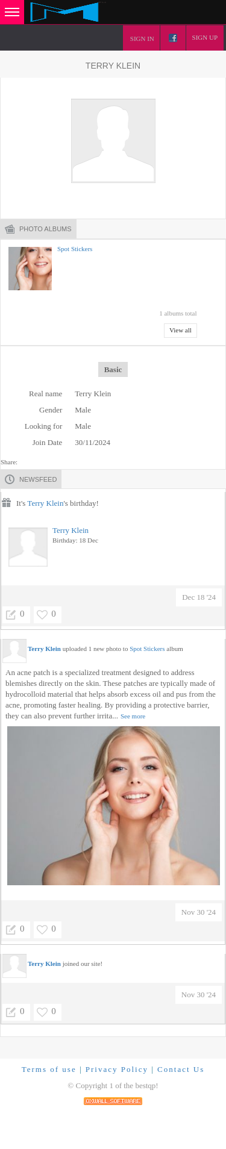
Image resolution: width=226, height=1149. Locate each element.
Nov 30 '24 (198, 912)
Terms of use (49, 1069)
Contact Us (180, 1069)
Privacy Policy (117, 1069)
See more (133, 716)
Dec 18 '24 (199, 597)
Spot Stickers (74, 248)
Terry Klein (45, 503)
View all (180, 330)
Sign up (205, 37)
